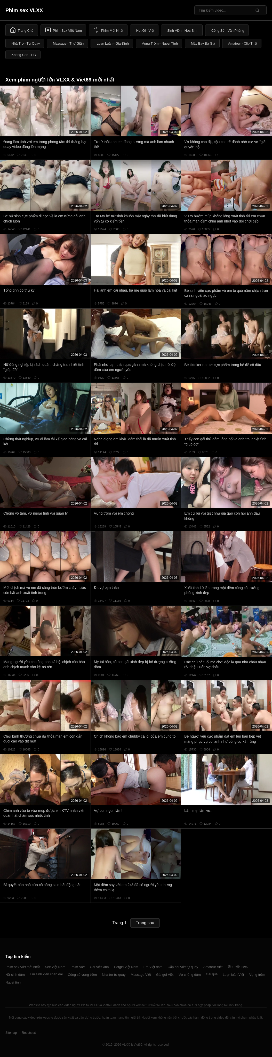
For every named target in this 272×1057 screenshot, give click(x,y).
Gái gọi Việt (165, 975)
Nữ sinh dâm (15, 975)
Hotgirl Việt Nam (126, 967)
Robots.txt (29, 1033)
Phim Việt (77, 967)
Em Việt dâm (153, 967)
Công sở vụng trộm (82, 975)
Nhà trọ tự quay (113, 975)
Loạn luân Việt (233, 975)
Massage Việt (141, 975)
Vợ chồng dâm (190, 975)
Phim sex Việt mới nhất (22, 967)
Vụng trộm (257, 975)
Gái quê (212, 974)
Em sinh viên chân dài (46, 974)
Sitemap (11, 1033)
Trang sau (145, 923)
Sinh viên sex (237, 966)
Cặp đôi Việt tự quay (183, 967)
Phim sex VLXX (24, 10)
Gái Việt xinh (99, 967)
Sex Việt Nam (55, 967)
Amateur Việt (213, 967)
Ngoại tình (13, 982)
